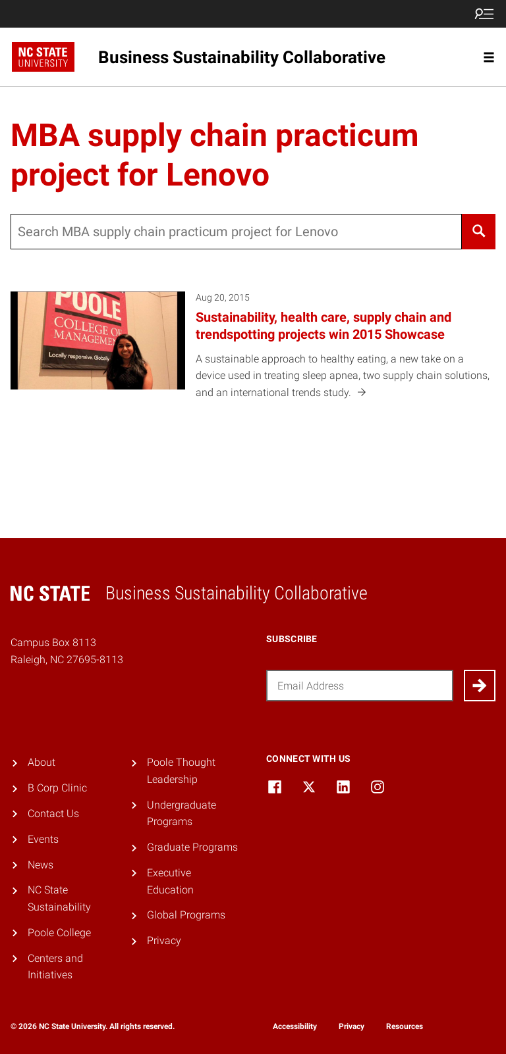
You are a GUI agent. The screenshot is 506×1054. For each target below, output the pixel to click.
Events (43, 839)
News (40, 865)
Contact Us (53, 813)
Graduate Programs (192, 847)
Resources (404, 1026)
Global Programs (186, 915)
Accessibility (295, 1026)
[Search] (478, 231)
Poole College (59, 932)
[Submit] (479, 685)
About (41, 762)
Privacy (164, 940)
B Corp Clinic (57, 788)
